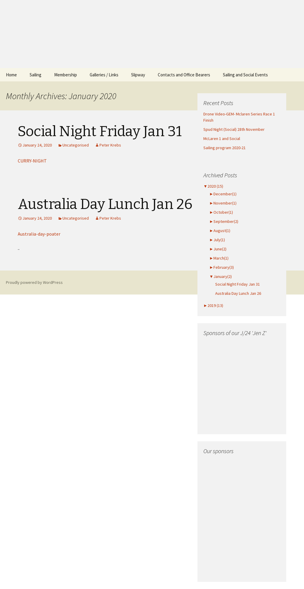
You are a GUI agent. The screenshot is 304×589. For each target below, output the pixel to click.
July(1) (217, 239)
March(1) (219, 258)
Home (11, 75)
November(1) (223, 203)
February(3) (221, 267)
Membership (65, 75)
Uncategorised (75, 145)
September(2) (223, 221)
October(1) (221, 212)
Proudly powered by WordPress (34, 282)
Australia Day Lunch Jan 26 (105, 204)
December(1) (223, 194)
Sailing (35, 75)
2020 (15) (213, 186)
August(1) (219, 230)
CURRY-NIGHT (32, 161)
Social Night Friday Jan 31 (100, 131)
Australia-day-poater (39, 234)
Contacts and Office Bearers (184, 75)
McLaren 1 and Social (221, 138)
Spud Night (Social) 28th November (234, 129)
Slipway (138, 75)
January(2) (220, 276)
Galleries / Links (104, 75)
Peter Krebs (110, 145)
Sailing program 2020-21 (224, 147)
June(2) (217, 249)
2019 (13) (213, 305)
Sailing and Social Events (245, 75)
